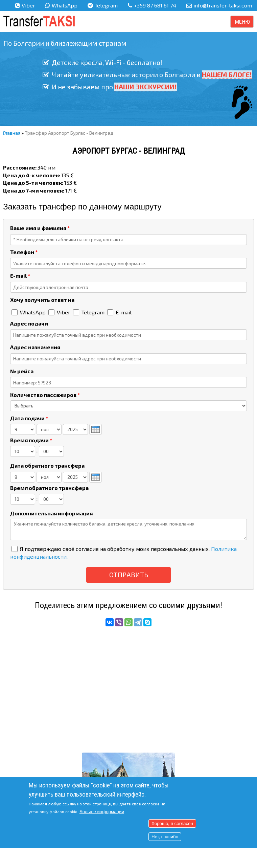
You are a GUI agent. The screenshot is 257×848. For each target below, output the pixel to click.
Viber (28, 5)
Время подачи (31, 440)
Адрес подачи (29, 323)
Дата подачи (29, 418)
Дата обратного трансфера (47, 465)
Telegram (106, 5)
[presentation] (95, 429)
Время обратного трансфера (49, 488)
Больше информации (101, 811)
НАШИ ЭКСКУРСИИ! (145, 87)
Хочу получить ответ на (42, 299)
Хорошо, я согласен (172, 823)
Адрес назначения (35, 347)
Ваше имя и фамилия (40, 228)
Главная (11, 133)
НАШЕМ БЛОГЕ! (227, 74)
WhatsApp (64, 5)
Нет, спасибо (164, 836)
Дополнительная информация (51, 513)
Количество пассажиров (45, 395)
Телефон (24, 252)
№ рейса (21, 371)
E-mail (20, 275)
